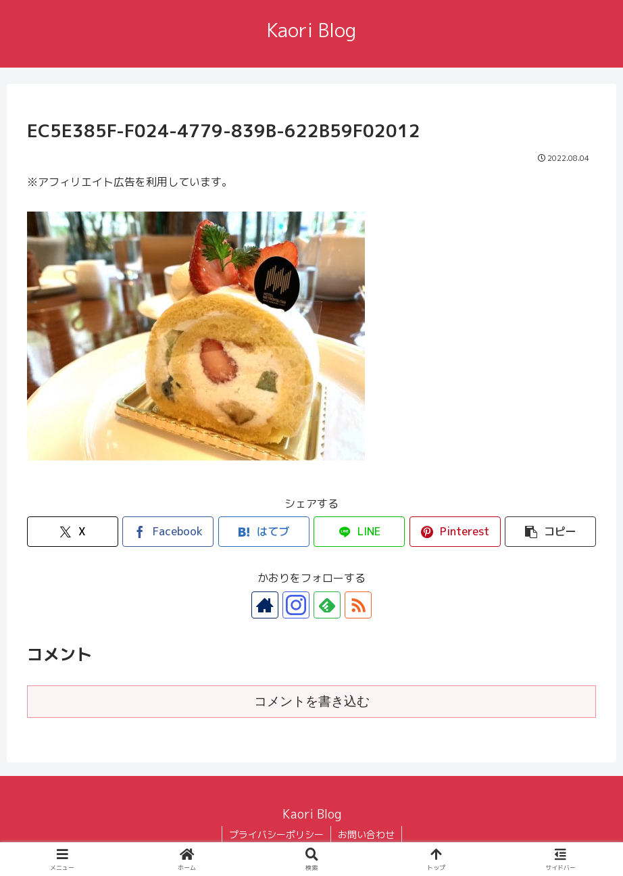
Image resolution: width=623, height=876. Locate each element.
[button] (550, 531)
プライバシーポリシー (276, 834)
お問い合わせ (366, 834)
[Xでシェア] (72, 531)
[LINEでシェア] (359, 531)
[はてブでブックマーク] (263, 531)
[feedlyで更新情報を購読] (327, 604)
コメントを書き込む (312, 701)
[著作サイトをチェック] (264, 604)
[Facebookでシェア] (168, 531)
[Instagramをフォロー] (295, 604)
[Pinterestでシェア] (455, 531)
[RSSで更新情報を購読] (358, 604)
